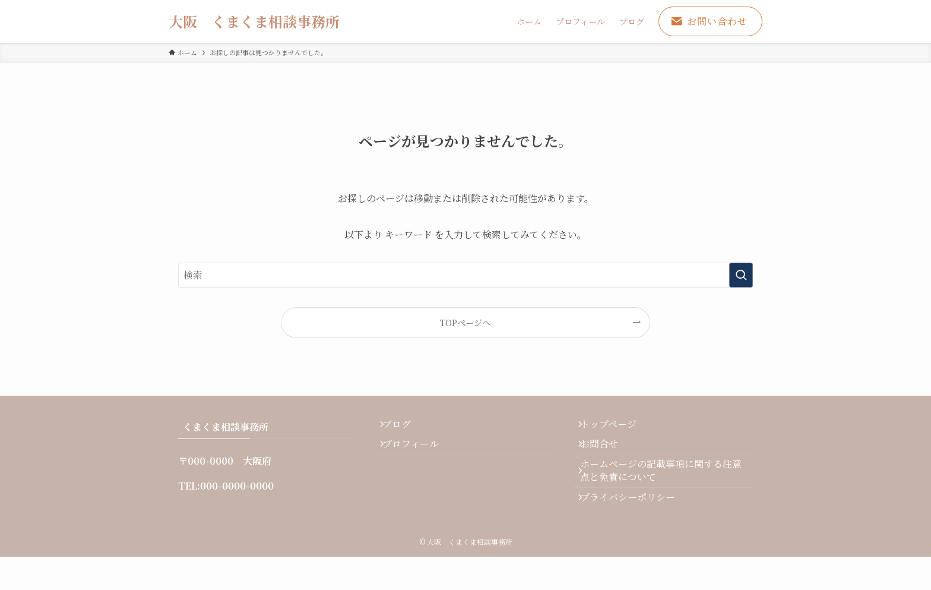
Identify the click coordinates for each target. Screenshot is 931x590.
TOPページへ (465, 322)
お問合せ (607, 456)
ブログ (404, 428)
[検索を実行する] (741, 275)
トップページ (616, 428)
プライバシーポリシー (635, 525)
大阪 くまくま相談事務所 (254, 21)
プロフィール (418, 456)
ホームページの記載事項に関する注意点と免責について (664, 490)
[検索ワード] (465, 275)
